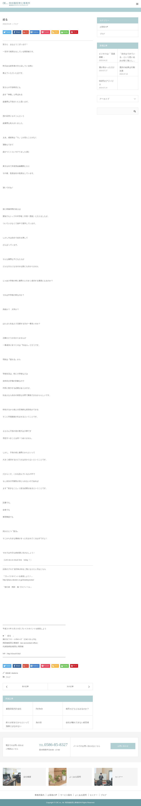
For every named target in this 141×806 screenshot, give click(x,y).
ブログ (15, 24)
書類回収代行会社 (13, 709)
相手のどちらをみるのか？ (77, 709)
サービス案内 (66, 795)
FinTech (39, 709)
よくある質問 (81, 795)
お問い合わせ (123, 746)
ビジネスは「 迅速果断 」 (107, 55)
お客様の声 (104, 27)
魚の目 (39, 722)
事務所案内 (39, 795)
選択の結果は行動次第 (127, 69)
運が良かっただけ (106, 67)
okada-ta (14, 673)
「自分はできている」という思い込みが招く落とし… (127, 57)
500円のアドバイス (106, 83)
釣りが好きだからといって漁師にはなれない (17, 724)
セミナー (93, 795)
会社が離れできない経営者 (77, 722)
